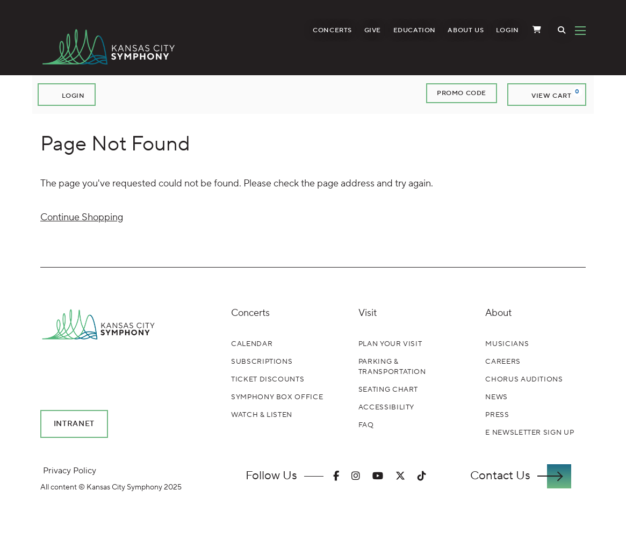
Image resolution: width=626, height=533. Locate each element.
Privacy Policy (69, 470)
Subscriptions (261, 361)
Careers (503, 361)
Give (372, 30)
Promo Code (461, 93)
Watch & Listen (261, 414)
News (496, 397)
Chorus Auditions (524, 379)
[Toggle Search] (561, 30)
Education (414, 30)
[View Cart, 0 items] (546, 94)
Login (507, 30)
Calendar (251, 344)
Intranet (74, 424)
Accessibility (386, 407)
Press (497, 414)
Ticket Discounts (267, 379)
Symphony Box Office (277, 397)
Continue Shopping (81, 217)
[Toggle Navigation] (580, 31)
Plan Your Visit (390, 344)
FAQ (366, 425)
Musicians (507, 344)
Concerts (332, 30)
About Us (466, 30)
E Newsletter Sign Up (529, 432)
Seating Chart (388, 389)
